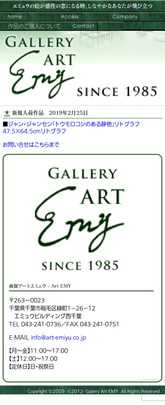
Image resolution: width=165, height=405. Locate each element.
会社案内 (124, 17)
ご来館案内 (69, 17)
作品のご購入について (34, 27)
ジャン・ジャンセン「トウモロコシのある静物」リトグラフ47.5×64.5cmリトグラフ (71, 127)
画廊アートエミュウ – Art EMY (14, 17)
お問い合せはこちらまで (31, 145)
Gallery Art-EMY (102, 391)
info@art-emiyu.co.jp (58, 338)
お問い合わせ (83, 26)
